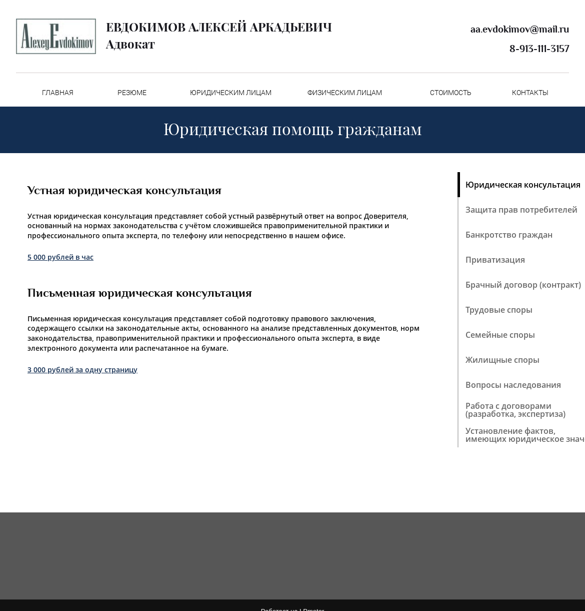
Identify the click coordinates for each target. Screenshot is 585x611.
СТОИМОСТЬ (451, 92)
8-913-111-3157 (539, 49)
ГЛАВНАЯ (58, 92)
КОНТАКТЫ (530, 92)
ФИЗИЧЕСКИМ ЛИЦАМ (345, 92)
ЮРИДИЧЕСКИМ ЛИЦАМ (231, 92)
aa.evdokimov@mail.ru (519, 29)
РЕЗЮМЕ (132, 92)
